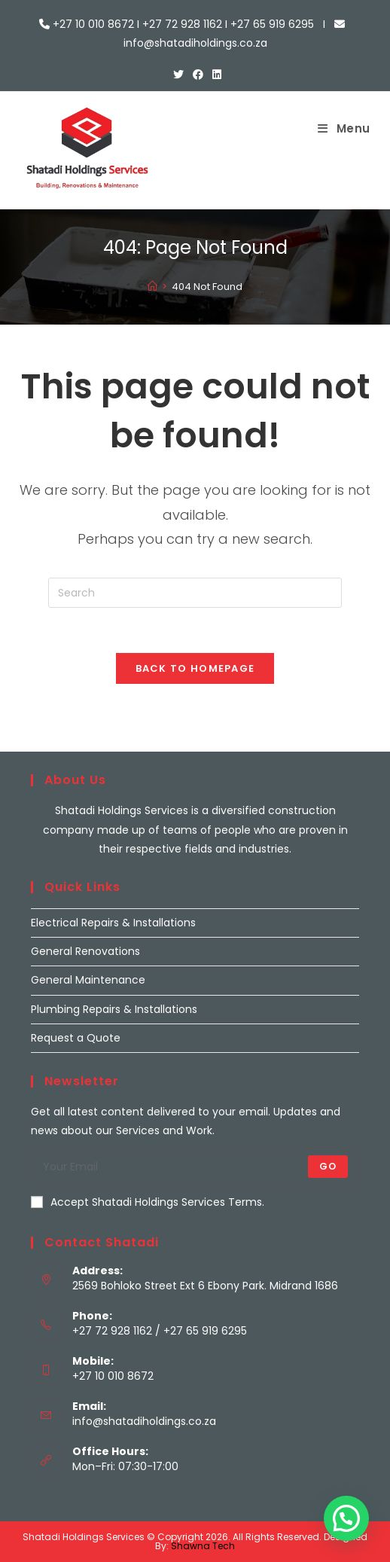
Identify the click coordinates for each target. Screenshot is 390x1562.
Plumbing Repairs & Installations (114, 1009)
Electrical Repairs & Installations (113, 922)
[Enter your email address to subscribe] (195, 1166)
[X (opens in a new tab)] (178, 74)
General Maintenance (88, 979)
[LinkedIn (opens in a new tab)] (214, 74)
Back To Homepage (195, 668)
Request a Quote (75, 1037)
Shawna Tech (203, 1545)
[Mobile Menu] (344, 128)
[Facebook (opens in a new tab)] (198, 74)
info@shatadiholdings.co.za (144, 1421)
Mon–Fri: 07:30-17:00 (125, 1466)
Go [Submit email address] (328, 1166)
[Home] (152, 286)
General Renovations (85, 951)
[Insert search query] (195, 593)
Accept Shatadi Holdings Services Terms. (147, 1202)
